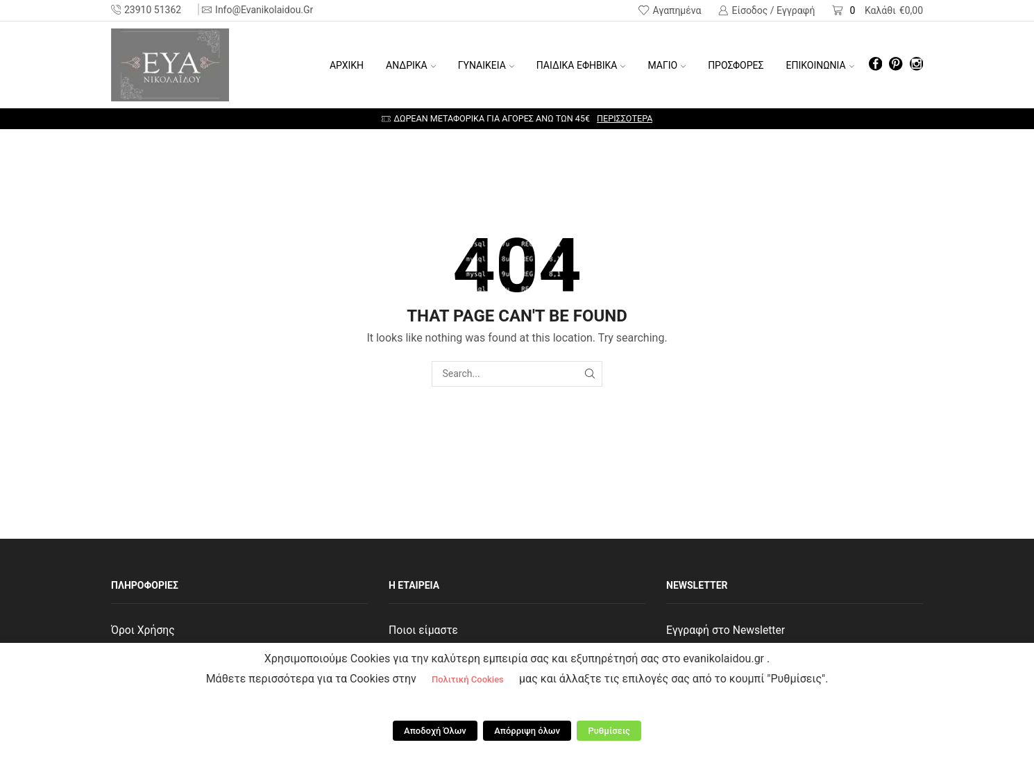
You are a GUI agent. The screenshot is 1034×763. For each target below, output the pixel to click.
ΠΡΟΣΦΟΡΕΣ (735, 65)
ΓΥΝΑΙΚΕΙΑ (486, 65)
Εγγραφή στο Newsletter (726, 630)
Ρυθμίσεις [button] (606, 732)
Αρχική (347, 65)
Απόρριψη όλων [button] (527, 732)
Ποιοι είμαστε (424, 630)
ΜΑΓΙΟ (666, 65)
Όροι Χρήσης (143, 630)
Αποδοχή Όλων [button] (438, 732)
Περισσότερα (624, 118)
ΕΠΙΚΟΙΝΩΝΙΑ (820, 65)
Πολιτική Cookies (468, 684)
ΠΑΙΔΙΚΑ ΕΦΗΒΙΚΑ (581, 65)
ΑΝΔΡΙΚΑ (411, 65)
